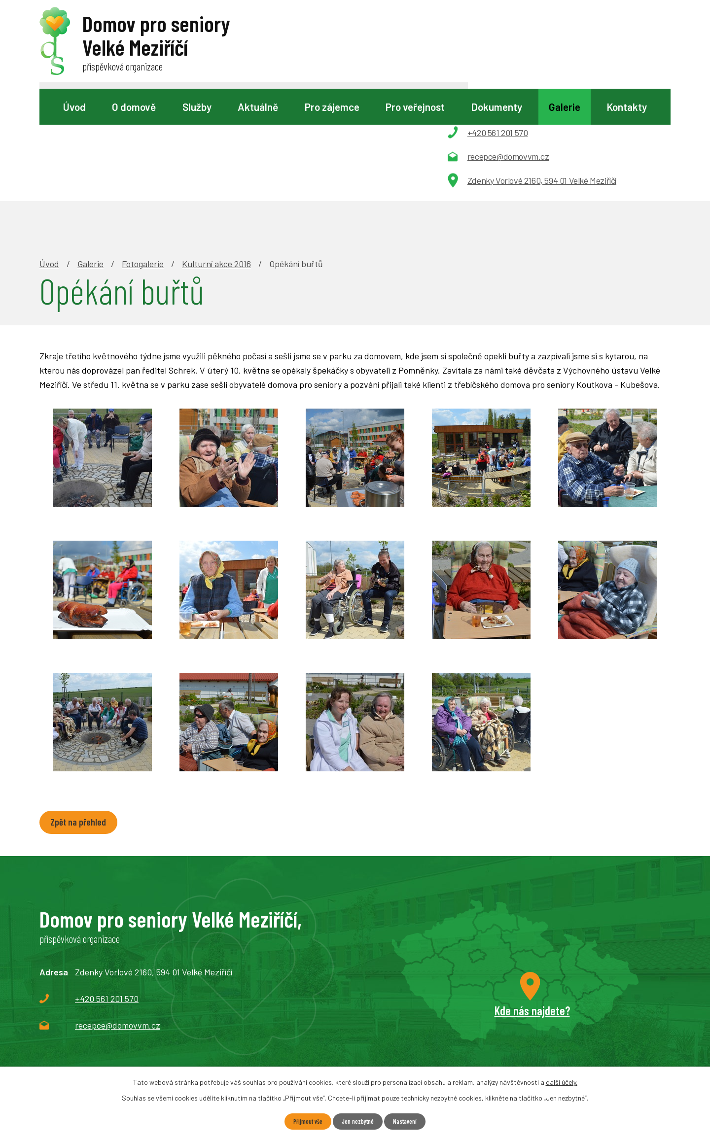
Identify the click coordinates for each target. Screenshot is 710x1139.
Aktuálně (258, 107)
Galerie (564, 107)
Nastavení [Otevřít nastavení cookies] (409, 1121)
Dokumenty (496, 107)
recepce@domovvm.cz (117, 914)
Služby (197, 107)
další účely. (561, 1081)
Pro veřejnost (415, 107)
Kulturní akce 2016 (216, 150)
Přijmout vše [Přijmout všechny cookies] (303, 1121)
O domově (134, 107)
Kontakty (626, 107)
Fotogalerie (143, 150)
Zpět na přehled (83, 710)
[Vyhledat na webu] (354, 38)
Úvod (74, 107)
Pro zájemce (332, 107)
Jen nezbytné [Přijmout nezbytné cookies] (358, 1121)
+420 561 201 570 (107, 887)
